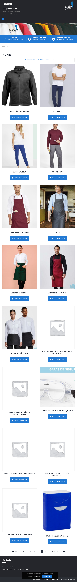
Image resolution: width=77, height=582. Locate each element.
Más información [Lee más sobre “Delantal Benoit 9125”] (57, 299)
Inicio (4, 46)
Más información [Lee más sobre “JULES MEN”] (57, 117)
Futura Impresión (9, 6)
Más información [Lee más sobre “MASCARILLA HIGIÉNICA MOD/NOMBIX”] (19, 420)
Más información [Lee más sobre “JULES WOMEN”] (19, 178)
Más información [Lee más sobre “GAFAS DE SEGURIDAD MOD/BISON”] (57, 417)
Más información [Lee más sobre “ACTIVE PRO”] (57, 178)
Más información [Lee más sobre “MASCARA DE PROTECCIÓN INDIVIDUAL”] (57, 481)
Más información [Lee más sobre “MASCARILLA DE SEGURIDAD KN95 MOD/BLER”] (57, 360)
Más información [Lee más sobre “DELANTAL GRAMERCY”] (19, 238)
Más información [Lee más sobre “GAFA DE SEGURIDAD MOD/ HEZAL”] (19, 479)
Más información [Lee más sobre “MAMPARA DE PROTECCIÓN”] (19, 540)
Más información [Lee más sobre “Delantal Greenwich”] (19, 299)
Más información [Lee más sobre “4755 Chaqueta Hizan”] (19, 117)
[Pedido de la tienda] (63, 60)
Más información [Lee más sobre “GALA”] (57, 238)
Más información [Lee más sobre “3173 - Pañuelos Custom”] (57, 542)
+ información (36, 576)
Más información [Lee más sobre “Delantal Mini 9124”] (19, 359)
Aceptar (47, 576)
